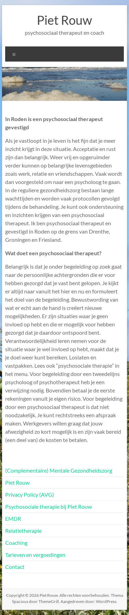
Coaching (16, 542)
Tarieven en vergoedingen (35, 554)
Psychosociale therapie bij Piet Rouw (48, 506)
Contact (14, 566)
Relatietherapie (23, 530)
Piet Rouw (64, 20)
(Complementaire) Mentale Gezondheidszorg (58, 470)
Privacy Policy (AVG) (29, 494)
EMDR (13, 518)
